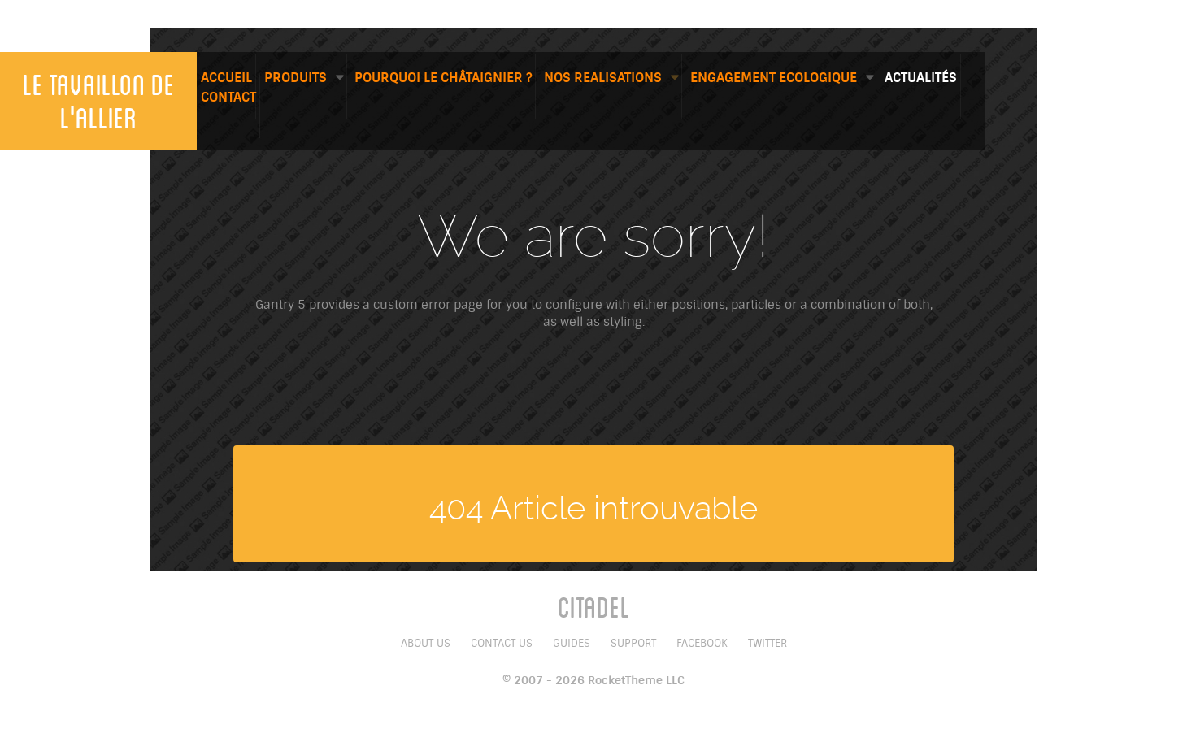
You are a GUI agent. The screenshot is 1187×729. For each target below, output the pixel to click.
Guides (571, 643)
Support (633, 643)
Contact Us (502, 643)
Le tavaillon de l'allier (99, 100)
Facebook (702, 643)
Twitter (767, 643)
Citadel (594, 606)
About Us (425, 643)
